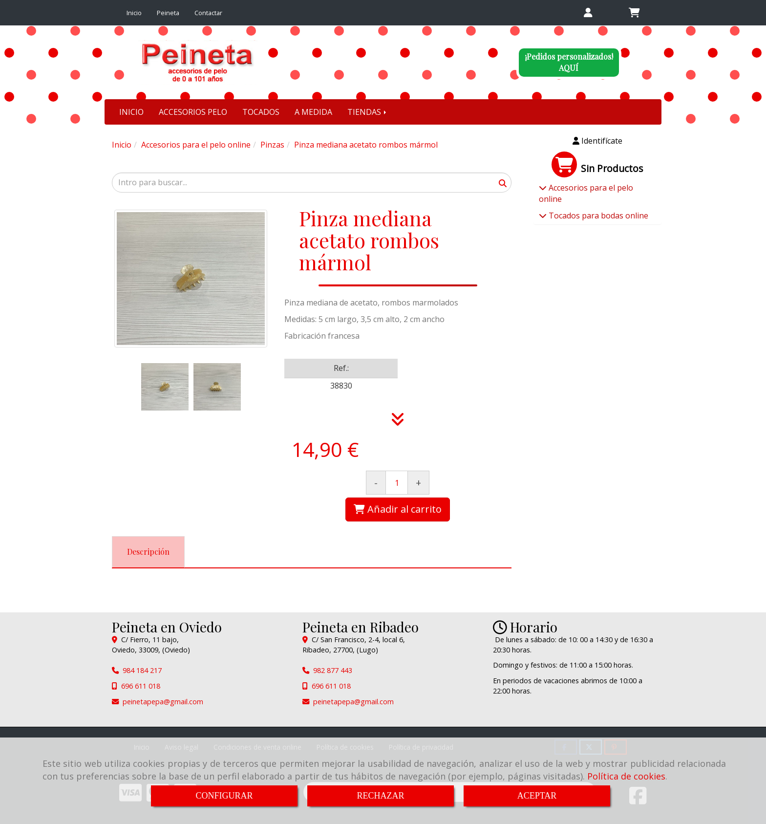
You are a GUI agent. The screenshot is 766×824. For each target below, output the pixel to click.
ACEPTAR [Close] (537, 796)
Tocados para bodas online (597, 215)
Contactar (208, 12)
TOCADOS (260, 112)
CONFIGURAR (224, 796)
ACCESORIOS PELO (193, 112)
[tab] (148, 552)
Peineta (168, 12)
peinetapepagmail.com (163, 701)
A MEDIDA (313, 112)
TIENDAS (367, 112)
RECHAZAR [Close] (380, 796)
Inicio (134, 12)
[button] (588, 13)
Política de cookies (626, 776)
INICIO (131, 112)
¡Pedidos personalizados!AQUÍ (569, 62)
